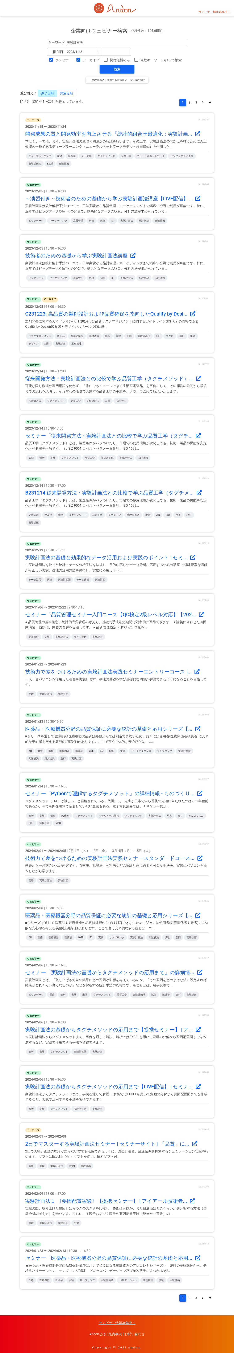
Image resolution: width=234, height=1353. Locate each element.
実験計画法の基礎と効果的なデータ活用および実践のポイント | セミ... (110, 558)
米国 (84, 994)
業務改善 (94, 336)
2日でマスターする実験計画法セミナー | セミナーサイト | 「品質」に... (111, 1144)
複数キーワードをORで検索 (161, 60)
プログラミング (133, 815)
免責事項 (115, 1334)
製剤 (181, 336)
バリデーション (128, 1280)
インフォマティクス (182, 156)
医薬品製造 (77, 336)
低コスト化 (107, 457)
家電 (107, 400)
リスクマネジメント (40, 336)
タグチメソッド (106, 156)
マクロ (170, 336)
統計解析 (144, 220)
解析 (91, 220)
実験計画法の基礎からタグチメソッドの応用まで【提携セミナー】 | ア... (113, 1030)
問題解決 (34, 758)
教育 (40, 751)
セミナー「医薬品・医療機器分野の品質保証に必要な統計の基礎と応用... (112, 1258)
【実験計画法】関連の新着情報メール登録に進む (117, 80)
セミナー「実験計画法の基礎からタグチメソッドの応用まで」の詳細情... (113, 972)
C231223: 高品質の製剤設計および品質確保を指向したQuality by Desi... (110, 314)
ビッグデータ (36, 220)
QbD (129, 336)
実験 (59, 156)
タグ (178, 515)
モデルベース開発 (109, 815)
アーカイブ (91, 60)
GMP (91, 751)
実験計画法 (35, 163)
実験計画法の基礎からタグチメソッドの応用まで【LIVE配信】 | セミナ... (113, 1087)
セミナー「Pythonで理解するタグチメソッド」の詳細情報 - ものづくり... (113, 793)
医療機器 (64, 751)
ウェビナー (63, 60)
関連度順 (66, 93)
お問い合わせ (135, 1334)
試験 (167, 937)
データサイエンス (141, 751)
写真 (169, 815)
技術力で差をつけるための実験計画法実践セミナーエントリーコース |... (112, 672)
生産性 (48, 515)
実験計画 (64, 163)
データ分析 (82, 579)
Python (65, 815)
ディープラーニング (40, 156)
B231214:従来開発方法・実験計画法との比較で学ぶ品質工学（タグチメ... (113, 493)
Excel (50, 163)
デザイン (34, 343)
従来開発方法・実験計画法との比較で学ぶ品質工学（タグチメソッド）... (113, 379)
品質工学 (126, 156)
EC (102, 751)
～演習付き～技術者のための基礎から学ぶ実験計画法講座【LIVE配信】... (112, 199)
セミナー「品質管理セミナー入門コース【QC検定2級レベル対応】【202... (114, 615)
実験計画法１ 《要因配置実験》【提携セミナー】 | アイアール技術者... (110, 1201)
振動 (31, 457)
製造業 (72, 156)
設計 (47, 343)
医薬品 (61, 336)
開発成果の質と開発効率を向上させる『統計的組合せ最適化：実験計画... (112, 134)
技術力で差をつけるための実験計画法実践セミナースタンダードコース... (113, 858)
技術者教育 (35, 400)
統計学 (166, 994)
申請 (192, 336)
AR (30, 751)
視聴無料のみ (120, 60)
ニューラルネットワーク (151, 156)
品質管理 (78, 220)
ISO (168, 515)
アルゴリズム (196, 815)
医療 (51, 751)
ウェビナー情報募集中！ (214, 12)
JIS (158, 515)
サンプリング (164, 751)
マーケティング (58, 220)
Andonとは (97, 1334)
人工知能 (87, 156)
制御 (52, 815)
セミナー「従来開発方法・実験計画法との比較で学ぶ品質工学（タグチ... (113, 436)
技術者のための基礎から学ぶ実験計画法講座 (80, 256)
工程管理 (76, 343)
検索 (117, 69)
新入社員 (50, 758)
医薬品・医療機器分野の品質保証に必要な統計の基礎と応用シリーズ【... (112, 729)
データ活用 (35, 579)
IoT (113, 220)
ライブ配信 (80, 636)
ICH (158, 336)
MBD (58, 823)
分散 (76, 1223)
